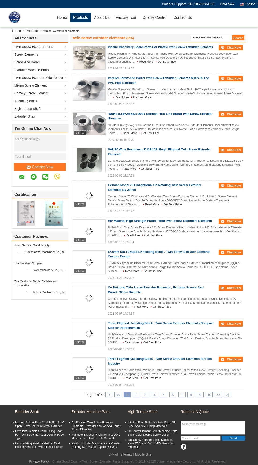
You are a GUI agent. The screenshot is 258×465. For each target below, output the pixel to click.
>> (218, 395)
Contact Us (182, 17)
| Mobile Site (142, 454)
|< (109, 395)
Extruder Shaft (24, 116)
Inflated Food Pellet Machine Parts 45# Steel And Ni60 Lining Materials (152, 424)
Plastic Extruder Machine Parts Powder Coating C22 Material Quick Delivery (96, 445)
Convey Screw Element (31, 93)
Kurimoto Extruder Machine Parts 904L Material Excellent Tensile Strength (96, 436)
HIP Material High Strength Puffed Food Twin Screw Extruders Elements (160, 221)
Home (62, 17)
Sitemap (126, 454)
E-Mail (113, 454)
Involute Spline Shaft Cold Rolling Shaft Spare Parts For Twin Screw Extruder (39, 424)
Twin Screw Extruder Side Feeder (38, 78)
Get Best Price (167, 61)
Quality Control (154, 17)
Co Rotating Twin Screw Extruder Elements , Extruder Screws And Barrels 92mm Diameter (96, 426)
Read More (146, 61)
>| (227, 395)
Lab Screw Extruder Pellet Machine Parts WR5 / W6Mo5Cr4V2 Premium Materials (151, 443)
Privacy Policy (39, 461)
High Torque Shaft (27, 109)
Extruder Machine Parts (31, 70)
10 (209, 395)
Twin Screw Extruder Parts (33, 47)
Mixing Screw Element (30, 85)
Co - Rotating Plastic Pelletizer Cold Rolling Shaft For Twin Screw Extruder (39, 445)
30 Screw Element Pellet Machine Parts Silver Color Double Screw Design (152, 433)
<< (118, 395)
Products (80, 17)
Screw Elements (26, 54)
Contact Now (40, 167)
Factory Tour (126, 17)
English (251, 4)
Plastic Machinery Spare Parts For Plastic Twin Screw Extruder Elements (160, 47)
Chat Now (227, 4)
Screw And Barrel (27, 62)
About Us (102, 17)
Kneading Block (25, 101)
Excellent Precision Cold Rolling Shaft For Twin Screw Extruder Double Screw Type (39, 435)
